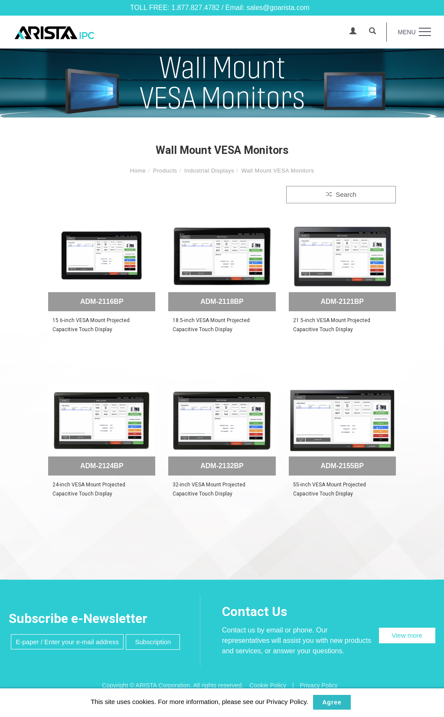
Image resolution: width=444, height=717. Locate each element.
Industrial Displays (209, 170)
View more (407, 635)
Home (138, 170)
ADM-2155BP (342, 465)
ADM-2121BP (342, 301)
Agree (332, 702)
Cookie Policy (267, 685)
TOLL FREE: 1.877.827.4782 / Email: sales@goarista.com (220, 7)
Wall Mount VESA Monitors (278, 170)
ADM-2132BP (222, 465)
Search (341, 194)
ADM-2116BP (102, 301)
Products (165, 170)
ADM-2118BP (222, 301)
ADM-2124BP (102, 465)
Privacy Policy (318, 685)
